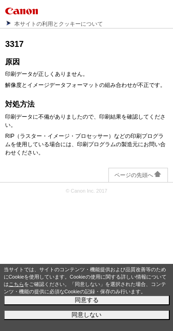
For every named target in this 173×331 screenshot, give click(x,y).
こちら (16, 284)
